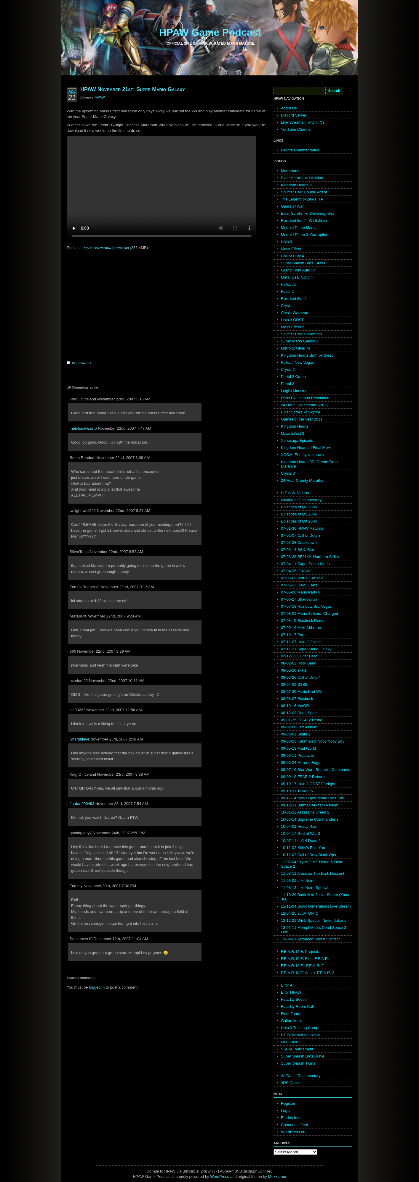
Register (288, 1103)
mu (283, 1176)
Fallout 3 (288, 284)
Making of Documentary (301, 500)
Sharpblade (79, 739)
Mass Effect (291, 249)
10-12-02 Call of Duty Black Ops (308, 855)
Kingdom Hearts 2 (296, 185)
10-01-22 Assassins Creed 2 (305, 812)
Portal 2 (287, 383)
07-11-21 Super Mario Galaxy (306, 649)
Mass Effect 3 (292, 433)
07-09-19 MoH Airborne (301, 627)
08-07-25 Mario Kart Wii (301, 691)
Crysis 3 (288, 473)
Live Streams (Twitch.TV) (302, 122)
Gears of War (292, 206)
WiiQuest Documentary (301, 1075)
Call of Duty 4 (292, 256)
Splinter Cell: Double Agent (304, 192)
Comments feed (294, 1125)
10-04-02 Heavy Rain (299, 826)
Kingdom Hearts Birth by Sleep (307, 355)
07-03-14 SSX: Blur (297, 549)
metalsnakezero (83, 428)
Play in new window (97, 248)
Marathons (290, 171)
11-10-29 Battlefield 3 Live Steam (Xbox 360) (315, 896)
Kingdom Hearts (294, 426)
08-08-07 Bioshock (297, 698)
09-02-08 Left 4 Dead (299, 727)
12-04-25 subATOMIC (299, 913)
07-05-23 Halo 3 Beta (299, 585)
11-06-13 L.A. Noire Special (304, 887)
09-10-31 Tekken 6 (297, 791)
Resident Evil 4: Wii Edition (304, 220)
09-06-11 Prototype (297, 755)
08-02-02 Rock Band (298, 663)
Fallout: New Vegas (297, 362)
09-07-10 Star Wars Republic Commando (316, 769)
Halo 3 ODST (292, 320)
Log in (286, 1110)
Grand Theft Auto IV (298, 270)
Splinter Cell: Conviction (301, 334)
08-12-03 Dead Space (300, 713)
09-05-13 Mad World (298, 748)
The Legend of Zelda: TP (302, 199)
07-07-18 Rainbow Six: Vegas (306, 606)
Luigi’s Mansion (294, 391)
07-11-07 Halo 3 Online (301, 642)
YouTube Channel (296, 129)
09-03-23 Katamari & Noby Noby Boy (312, 741)
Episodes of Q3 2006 (299, 514)
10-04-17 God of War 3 (300, 833)
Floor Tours (290, 1013)
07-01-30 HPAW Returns (302, 528)
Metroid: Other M (295, 348)
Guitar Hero (291, 1020)
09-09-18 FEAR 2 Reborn (302, 776)
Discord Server (293, 115)
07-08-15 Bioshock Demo (302, 620)
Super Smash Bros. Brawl (303, 263)
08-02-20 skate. (294, 670)
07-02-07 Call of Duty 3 (301, 535)
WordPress (219, 1176)
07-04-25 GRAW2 (296, 571)
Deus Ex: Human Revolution (305, 398)
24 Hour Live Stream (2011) (304, 405)
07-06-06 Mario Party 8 (300, 592)
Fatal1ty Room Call (297, 1006)
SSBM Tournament (297, 1049)
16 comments (81, 363)
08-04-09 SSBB (294, 684)
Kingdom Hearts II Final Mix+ (305, 447)
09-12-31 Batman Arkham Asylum (309, 805)
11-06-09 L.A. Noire (297, 880)
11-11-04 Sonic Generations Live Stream (316, 906)
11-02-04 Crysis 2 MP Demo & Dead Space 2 (312, 864)
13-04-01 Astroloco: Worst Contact (310, 939)
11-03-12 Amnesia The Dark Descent (312, 873)
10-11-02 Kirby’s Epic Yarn (303, 847)
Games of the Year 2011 (301, 419)
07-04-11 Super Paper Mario (305, 564)
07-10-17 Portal (294, 635)
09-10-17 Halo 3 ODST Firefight (308, 784)
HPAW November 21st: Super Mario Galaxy (132, 89)
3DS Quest (290, 1083)
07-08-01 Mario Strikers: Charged (309, 613)
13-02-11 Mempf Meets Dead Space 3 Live (313, 929)
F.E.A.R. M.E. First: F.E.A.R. (305, 958)
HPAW (100, 97)
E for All (287, 985)
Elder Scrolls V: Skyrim (300, 412)
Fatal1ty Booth (293, 999)
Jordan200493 (82, 803)
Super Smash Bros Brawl (302, 1056)
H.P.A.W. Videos (295, 493)
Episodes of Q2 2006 (299, 507)
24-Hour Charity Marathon (303, 480)
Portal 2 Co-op (293, 376)
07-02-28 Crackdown (299, 542)
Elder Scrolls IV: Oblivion (302, 178)
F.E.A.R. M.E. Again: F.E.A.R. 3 (307, 973)
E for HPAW (291, 992)
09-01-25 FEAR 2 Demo (301, 720)
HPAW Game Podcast (210, 32)
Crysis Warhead (294, 313)
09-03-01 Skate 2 (296, 734)
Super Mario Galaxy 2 (299, 341)
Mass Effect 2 (292, 327)
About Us (289, 108)
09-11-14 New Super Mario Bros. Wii (312, 798)
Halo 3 (286, 242)
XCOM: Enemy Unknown (302, 454)
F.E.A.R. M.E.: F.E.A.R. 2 (302, 965)
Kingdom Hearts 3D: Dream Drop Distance (309, 464)
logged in (97, 987)
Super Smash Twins (298, 1063)
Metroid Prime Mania (298, 227)
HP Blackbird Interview (300, 1035)
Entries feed (291, 1117)
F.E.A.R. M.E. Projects (300, 951)
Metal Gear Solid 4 (297, 277)
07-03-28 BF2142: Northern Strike (310, 556)
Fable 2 (287, 291)
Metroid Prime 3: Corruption (304, 234)
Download (121, 248)
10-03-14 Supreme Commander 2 (309, 819)
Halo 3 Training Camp (299, 1028)
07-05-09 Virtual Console (302, 578)
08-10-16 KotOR (295, 706)
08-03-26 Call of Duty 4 (301, 677)
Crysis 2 (288, 369)
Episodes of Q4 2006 (299, 521)
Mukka (273, 1176)
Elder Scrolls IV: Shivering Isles (307, 213)
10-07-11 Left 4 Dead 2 (301, 840)
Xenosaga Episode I (298, 440)
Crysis (286, 305)
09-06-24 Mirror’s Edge (300, 762)
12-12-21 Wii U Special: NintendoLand (313, 920)
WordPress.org (293, 1132)
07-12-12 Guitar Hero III (301, 656)
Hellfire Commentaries (300, 150)
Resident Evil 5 (294, 298)
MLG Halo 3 (291, 1042)
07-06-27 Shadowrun (299, 599)
